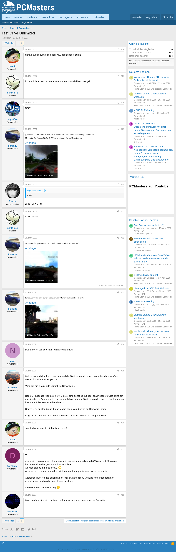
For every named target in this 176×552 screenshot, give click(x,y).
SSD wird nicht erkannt (146, 275)
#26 (122, 50)
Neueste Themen (139, 71)
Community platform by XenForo (95, 549)
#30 (122, 185)
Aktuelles (99, 17)
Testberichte (48, 17)
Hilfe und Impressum (153, 543)
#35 (122, 371)
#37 (122, 449)
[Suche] (167, 17)
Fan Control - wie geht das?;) (149, 225)
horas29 (8, 38)
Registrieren (26, 22)
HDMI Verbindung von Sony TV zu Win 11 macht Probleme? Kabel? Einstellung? (152, 258)
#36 (122, 423)
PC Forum (82, 17)
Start (167, 543)
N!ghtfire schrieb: (35, 190)
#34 (122, 344)
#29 (122, 129)
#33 (122, 292)
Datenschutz (136, 543)
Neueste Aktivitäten (10, 22)
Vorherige (9, 43)
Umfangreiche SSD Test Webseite (151, 288)
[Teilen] (118, 50)
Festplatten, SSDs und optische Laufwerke (153, 89)
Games (18, 17)
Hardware (32, 17)
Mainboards (139, 119)
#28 (122, 102)
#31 (122, 211)
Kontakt (124, 543)
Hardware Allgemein (143, 234)
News (7, 17)
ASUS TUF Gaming (144, 110)
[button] (90, 17)
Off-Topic (138, 142)
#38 (122, 495)
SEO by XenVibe (64, 549)
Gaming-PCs (65, 17)
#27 (122, 76)
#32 (122, 238)
